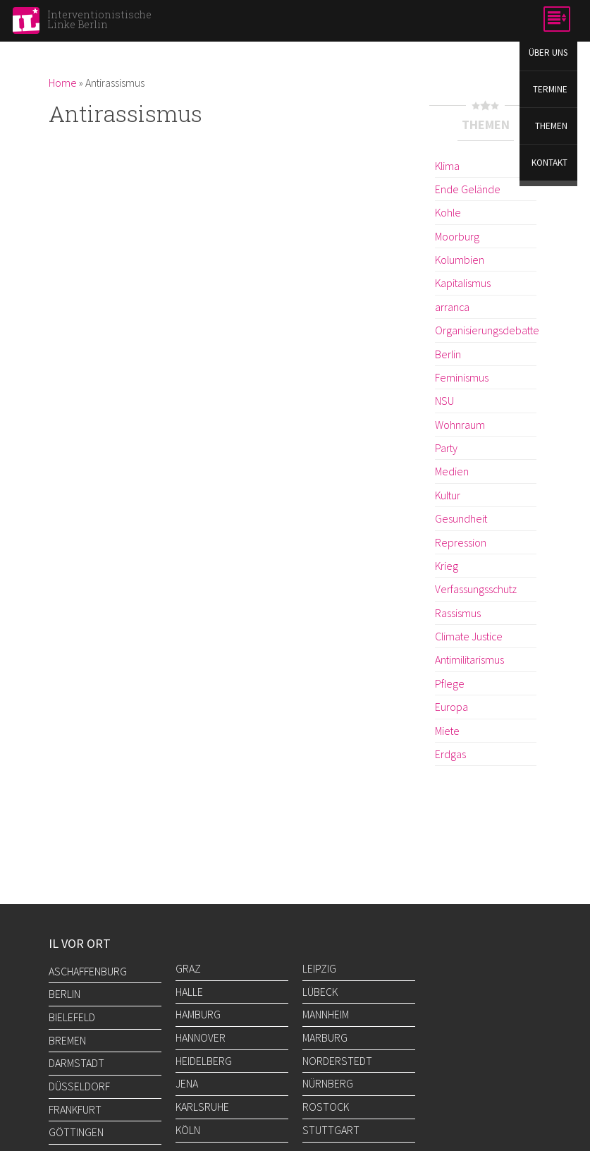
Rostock (325, 1107)
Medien (451, 471)
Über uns (548, 53)
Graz (188, 968)
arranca (452, 307)
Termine (551, 91)
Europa (451, 706)
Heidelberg (204, 1061)
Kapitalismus (463, 283)
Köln (188, 1130)
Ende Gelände (466, 189)
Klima (447, 166)
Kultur (447, 494)
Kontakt (550, 165)
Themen (552, 128)
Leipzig (319, 968)
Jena (187, 1083)
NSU (444, 401)
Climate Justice (468, 635)
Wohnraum (460, 424)
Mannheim (325, 1014)
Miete (446, 730)
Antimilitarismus (469, 659)
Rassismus (458, 612)
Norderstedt (337, 1061)
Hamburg (198, 1014)
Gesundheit (460, 518)
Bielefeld (72, 1017)
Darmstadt (76, 1063)
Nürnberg (327, 1083)
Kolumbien (459, 259)
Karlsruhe (202, 1107)
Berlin (447, 353)
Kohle (447, 212)
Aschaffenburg (88, 971)
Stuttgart (330, 1130)
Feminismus (461, 377)
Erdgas (450, 753)
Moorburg (457, 236)
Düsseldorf (79, 1086)
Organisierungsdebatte (486, 330)
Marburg (325, 1037)
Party (446, 448)
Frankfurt (75, 1109)
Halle (189, 992)
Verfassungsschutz (475, 589)
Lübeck (320, 992)
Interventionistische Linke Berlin (99, 19)
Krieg (446, 565)
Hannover (201, 1037)
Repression (460, 542)
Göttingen (76, 1132)
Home (62, 82)
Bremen (67, 1040)
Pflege (449, 683)
